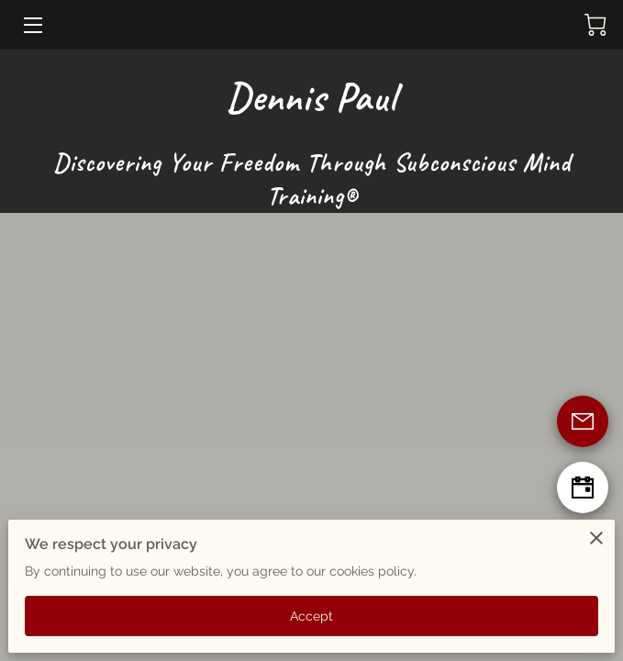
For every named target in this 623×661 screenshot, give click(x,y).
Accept (312, 616)
